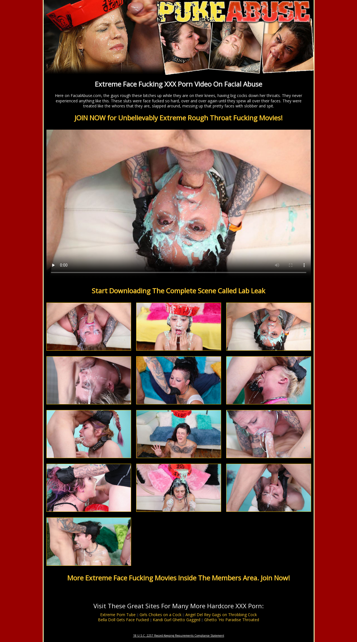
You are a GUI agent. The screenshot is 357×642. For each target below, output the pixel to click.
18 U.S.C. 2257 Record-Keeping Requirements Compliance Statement (178, 636)
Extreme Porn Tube (118, 614)
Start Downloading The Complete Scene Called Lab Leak (178, 290)
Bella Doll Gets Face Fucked (123, 619)
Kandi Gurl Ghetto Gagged (176, 619)
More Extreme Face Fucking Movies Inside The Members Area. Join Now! (178, 577)
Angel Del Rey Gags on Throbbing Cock (221, 614)
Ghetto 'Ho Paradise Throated (231, 619)
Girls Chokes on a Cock (160, 614)
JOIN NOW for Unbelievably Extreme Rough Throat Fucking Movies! (179, 117)
